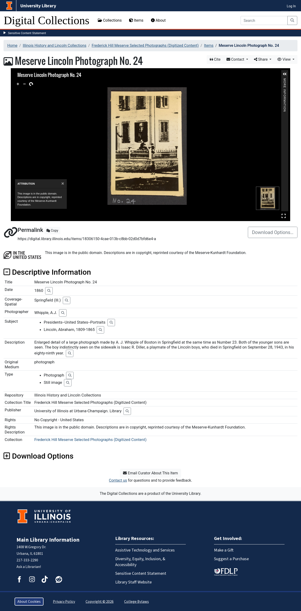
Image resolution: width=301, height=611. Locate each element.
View (284, 59)
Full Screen (283, 215)
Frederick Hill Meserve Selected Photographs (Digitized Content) (145, 45)
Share (261, 59)
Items (136, 20)
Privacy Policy (64, 601)
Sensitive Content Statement (27, 33)
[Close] (63, 183)
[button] (284, 74)
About (158, 20)
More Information (284, 80)
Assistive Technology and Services (145, 550)
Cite (215, 59)
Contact (235, 59)
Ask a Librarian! (28, 566)
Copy (52, 230)
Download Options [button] (38, 456)
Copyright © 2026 (100, 601)
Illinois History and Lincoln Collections (55, 45)
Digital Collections (46, 20)
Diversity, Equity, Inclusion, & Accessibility (140, 562)
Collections (110, 20)
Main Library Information (47, 540)
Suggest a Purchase (231, 559)
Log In (291, 6)
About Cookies (29, 601)
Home (12, 45)
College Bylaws (136, 601)
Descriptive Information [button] (47, 272)
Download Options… (272, 232)
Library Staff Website (133, 582)
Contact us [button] (118, 480)
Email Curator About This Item (150, 473)
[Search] (264, 20)
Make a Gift (224, 550)
